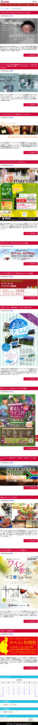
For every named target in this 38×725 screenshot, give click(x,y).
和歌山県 (12, 500)
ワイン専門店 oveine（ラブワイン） (19, 723)
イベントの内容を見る (30, 55)
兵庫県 (11, 117)
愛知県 (11, 165)
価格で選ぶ (5, 5)
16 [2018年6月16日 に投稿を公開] (34, 689)
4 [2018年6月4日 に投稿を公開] (8, 687)
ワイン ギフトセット (30, 5)
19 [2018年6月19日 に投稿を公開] (13, 691)
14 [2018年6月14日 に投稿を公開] (24, 689)
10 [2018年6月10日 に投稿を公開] (3, 689)
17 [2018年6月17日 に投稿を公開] (3, 691)
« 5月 (2, 696)
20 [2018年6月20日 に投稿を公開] (19, 691)
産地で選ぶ (18, 5)
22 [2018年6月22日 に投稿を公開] (29, 691)
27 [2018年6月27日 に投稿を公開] (19, 693)
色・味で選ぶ (10, 5)
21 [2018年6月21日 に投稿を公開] (24, 691)
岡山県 (11, 16)
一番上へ (36, 437)
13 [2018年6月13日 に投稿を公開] (19, 689)
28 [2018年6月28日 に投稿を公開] (24, 693)
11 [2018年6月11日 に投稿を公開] (8, 689)
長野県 (11, 246)
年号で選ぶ (2, 5)
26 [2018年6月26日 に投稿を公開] (13, 693)
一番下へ (36, 439)
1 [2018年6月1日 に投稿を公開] (29, 684)
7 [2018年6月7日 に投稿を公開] (24, 687)
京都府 (11, 634)
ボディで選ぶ (15, 5)
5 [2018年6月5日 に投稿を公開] (13, 687)
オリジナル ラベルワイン (24, 5)
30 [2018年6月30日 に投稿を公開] (34, 693)
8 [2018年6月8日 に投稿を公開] (29, 687)
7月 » (36, 696)
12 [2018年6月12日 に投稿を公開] (13, 689)
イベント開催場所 (4, 704)
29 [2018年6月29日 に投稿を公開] (29, 693)
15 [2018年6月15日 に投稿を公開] (29, 689)
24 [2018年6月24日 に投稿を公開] (3, 693)
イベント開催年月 (4, 712)
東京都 (11, 71)
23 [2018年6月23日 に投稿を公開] (34, 691)
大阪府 (11, 391)
